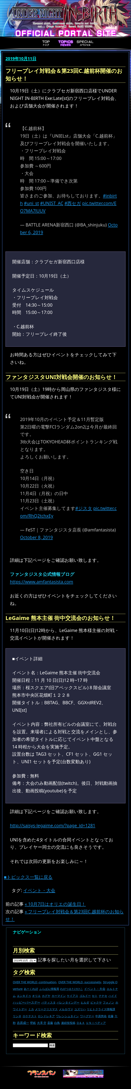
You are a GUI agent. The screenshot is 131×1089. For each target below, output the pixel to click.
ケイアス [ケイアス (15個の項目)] (72, 996)
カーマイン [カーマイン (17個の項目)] (59, 996)
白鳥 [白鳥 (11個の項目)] (57, 1023)
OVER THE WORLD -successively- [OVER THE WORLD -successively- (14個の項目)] (80, 982)
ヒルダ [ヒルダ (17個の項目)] (85, 1002)
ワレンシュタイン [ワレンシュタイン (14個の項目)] (67, 1016)
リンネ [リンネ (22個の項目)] (17, 1016)
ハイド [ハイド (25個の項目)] (112, 996)
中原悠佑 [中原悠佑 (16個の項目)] (101, 1016)
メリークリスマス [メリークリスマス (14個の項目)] (46, 1009)
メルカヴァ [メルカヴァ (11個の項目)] (66, 1009)
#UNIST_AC (51, 203)
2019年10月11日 (20, 58)
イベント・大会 (39, 890)
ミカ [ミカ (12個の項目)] (31, 1009)
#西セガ (72, 203)
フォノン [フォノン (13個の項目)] (108, 1002)
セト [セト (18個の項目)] (94, 996)
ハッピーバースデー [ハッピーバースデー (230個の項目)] (26, 1002)
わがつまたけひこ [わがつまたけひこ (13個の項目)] (71, 989)
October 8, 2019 (36, 537)
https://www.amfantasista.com (41, 582)
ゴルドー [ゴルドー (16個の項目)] (85, 996)
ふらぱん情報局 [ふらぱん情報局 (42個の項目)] (49, 989)
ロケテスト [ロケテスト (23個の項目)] (30, 1016)
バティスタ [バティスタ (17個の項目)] (48, 1002)
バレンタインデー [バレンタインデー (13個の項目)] (68, 1002)
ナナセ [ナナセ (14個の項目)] (103, 996)
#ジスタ (83, 508)
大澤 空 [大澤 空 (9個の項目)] (41, 1023)
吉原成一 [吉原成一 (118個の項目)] (23, 1023)
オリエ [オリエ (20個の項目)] (36, 996)
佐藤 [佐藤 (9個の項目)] (111, 1016)
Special (85, 43)
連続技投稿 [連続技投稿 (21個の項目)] (68, 1023)
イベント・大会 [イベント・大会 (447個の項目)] (94, 989)
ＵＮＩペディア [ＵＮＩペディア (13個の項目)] (96, 1023)
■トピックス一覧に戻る (28, 877)
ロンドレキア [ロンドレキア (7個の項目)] (46, 1016)
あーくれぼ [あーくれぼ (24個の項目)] (31, 989)
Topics (65, 43)
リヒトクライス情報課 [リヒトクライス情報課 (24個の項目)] (101, 1009)
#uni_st (31, 203)
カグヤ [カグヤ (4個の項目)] (46, 996)
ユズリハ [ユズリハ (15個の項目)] (80, 1009)
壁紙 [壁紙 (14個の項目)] (33, 1023)
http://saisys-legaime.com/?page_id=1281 (52, 825)
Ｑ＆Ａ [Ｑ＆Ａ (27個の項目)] (80, 1023)
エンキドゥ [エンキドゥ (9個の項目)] (24, 996)
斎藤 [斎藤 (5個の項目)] (50, 1023)
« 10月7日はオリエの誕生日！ (55, 904)
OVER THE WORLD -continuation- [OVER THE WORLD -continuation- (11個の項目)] (35, 982)
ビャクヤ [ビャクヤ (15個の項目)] (96, 1002)
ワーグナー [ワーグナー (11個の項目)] (87, 1016)
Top (46, 43)
